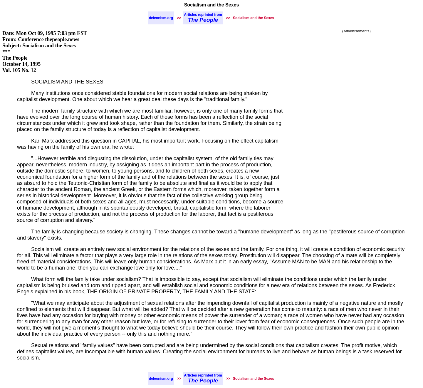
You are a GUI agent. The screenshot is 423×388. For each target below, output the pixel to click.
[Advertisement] (356, 78)
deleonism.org (161, 18)
